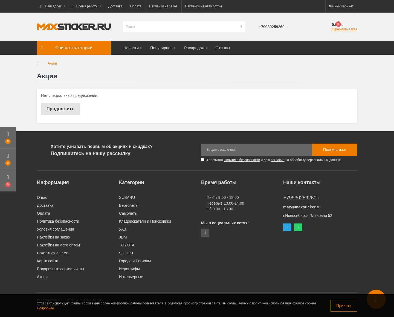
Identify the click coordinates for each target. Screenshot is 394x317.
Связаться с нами (52, 253)
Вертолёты (128, 205)
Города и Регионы (135, 261)
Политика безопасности (242, 160)
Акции (42, 277)
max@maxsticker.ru (302, 207)
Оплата (135, 6)
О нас (42, 197)
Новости (132, 48)
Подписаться (334, 149)
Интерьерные (131, 277)
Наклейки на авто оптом (203, 6)
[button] (52, 6)
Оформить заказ (344, 29)
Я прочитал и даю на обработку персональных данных (273, 160)
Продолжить (60, 108)
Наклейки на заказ (163, 6)
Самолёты (128, 213)
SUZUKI (126, 253)
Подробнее (45, 308)
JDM (123, 237)
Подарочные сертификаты (60, 269)
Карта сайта (47, 261)
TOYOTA (126, 245)
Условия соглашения (55, 229)
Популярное (162, 48)
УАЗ (122, 229)
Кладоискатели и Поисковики (145, 221)
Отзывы (223, 48)
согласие (278, 160)
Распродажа (195, 48)
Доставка (115, 6)
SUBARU (127, 197)
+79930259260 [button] (301, 197)
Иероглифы (129, 269)
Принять (343, 305)
